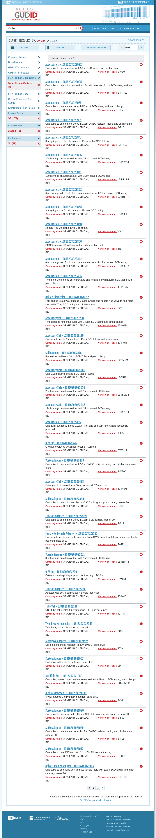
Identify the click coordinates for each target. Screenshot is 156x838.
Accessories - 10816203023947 (63, 137)
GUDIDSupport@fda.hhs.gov (95, 800)
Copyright (84, 825)
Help (139, 28)
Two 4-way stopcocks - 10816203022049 (68, 624)
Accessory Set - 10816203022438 (64, 481)
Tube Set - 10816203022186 (61, 606)
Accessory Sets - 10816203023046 (65, 405)
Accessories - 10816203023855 (63, 207)
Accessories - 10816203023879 (63, 172)
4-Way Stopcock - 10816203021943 (66, 693)
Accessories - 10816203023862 (63, 189)
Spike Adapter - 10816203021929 (64, 728)
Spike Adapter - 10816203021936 (64, 710)
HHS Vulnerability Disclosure (118, 820)
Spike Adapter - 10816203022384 (64, 499)
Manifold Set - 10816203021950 (63, 676)
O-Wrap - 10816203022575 (61, 443)
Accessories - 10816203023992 (63, 64)
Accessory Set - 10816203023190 (64, 335)
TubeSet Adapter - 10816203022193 (65, 589)
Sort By (60, 47)
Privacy (83, 829)
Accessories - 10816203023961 (63, 120)
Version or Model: (107, 71)
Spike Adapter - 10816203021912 (64, 749)
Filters (24, 47)
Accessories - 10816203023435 (63, 276)
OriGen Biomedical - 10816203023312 (67, 297)
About (105, 28)
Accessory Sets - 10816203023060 (65, 370)
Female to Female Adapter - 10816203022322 (71, 533)
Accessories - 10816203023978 (63, 103)
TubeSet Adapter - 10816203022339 (66, 516)
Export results (136, 40)
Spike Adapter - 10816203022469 (64, 460)
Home (96, 28)
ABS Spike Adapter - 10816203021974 (66, 641)
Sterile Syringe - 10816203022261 (65, 554)
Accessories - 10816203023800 (63, 241)
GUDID (26, 14)
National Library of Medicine (27, 2)
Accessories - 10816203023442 (63, 259)
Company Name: (53, 71)
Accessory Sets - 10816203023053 (65, 387)
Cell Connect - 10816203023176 (63, 353)
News (113, 28)
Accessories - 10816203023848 (63, 224)
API (120, 28)
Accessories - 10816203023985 (63, 82)
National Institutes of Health (118, 823)
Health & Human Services (117, 830)
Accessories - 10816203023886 (63, 155)
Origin (70, 58)
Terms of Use (86, 832)
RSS (82, 822)
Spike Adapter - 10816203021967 (64, 658)
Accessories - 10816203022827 (63, 422)
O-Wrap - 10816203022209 (61, 572)
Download (129, 28)
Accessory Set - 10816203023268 (64, 318)
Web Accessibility (113, 816)
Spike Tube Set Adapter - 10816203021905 (69, 766)
